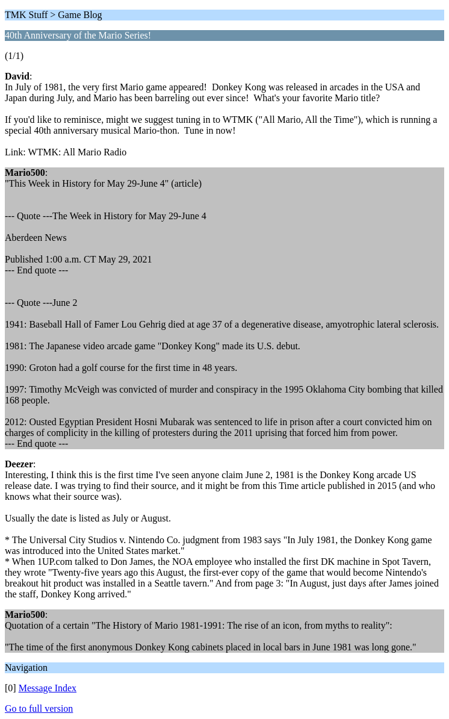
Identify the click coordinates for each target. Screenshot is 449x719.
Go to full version (39, 708)
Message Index (47, 688)
